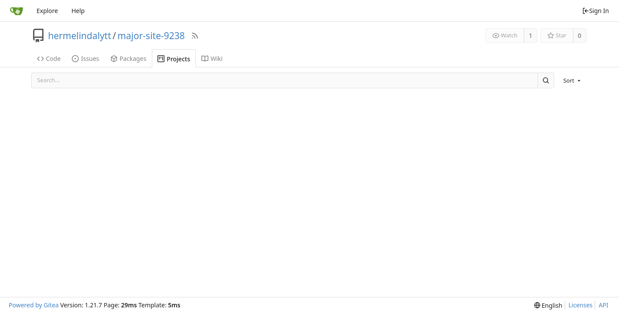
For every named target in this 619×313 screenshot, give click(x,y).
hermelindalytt (79, 35)
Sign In (595, 11)
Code (49, 58)
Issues (85, 58)
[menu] (572, 80)
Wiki (212, 58)
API (603, 305)
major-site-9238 (151, 35)
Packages (128, 58)
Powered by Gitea (34, 305)
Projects (173, 59)
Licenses (581, 305)
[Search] (546, 80)
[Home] (16, 11)
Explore (47, 11)
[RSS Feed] (195, 36)
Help (78, 11)
